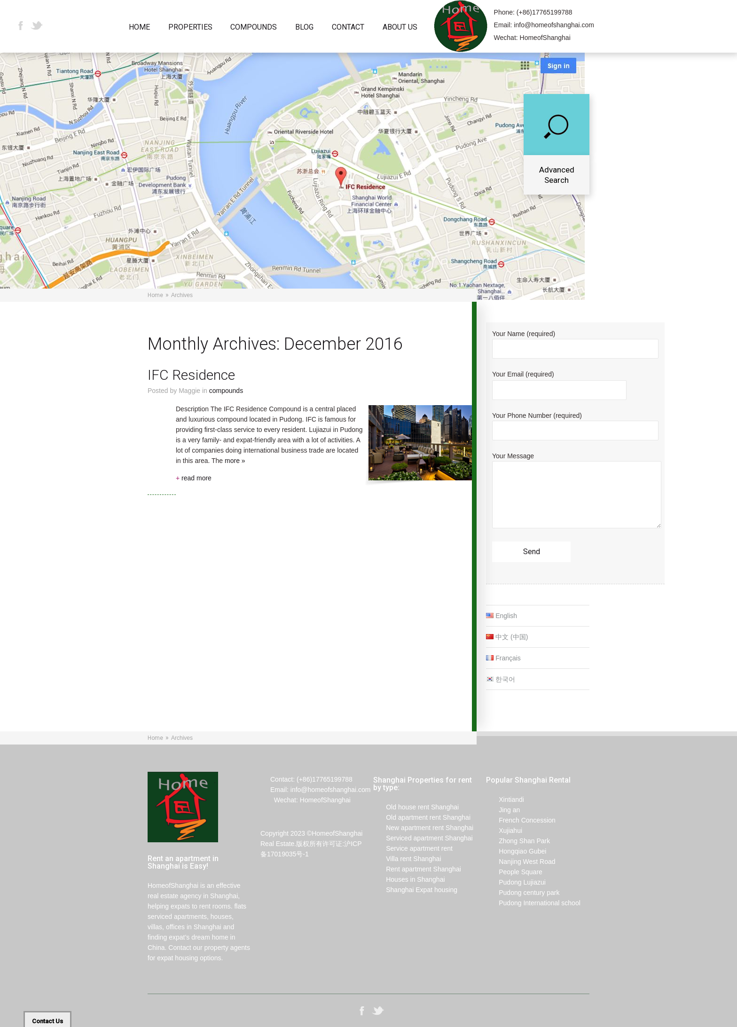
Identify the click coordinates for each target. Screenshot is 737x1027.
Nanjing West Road (521, 861)
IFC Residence (191, 375)
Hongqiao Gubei (516, 851)
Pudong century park (522, 892)
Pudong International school (533, 903)
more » (235, 460)
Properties (190, 27)
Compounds (253, 27)
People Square (514, 872)
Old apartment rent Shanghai (421, 817)
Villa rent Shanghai (407, 858)
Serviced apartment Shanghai (423, 838)
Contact (348, 27)
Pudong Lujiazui (516, 882)
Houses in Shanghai (409, 879)
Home (139, 27)
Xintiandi (505, 799)
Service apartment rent (413, 848)
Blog (304, 27)
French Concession (521, 820)
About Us (400, 27)
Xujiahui (504, 830)
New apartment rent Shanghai (423, 827)
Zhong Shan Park (518, 841)
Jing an (503, 810)
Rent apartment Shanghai (417, 869)
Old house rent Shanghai (416, 807)
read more (194, 478)
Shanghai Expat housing (415, 890)
